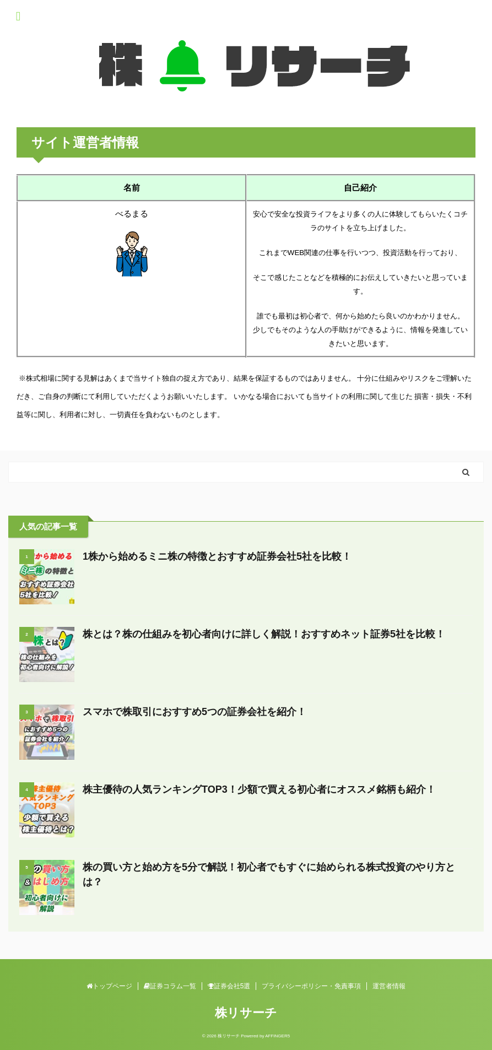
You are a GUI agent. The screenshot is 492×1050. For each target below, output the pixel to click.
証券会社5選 (229, 986)
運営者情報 (389, 986)
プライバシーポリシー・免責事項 (311, 986)
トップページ (109, 986)
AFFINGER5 (277, 1035)
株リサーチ (246, 1013)
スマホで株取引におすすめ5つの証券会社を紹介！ (194, 711)
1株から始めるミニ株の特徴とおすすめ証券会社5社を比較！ (217, 556)
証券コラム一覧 (170, 986)
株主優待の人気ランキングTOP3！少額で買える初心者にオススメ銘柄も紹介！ (259, 789)
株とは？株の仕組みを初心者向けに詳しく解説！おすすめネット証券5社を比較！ (264, 634)
